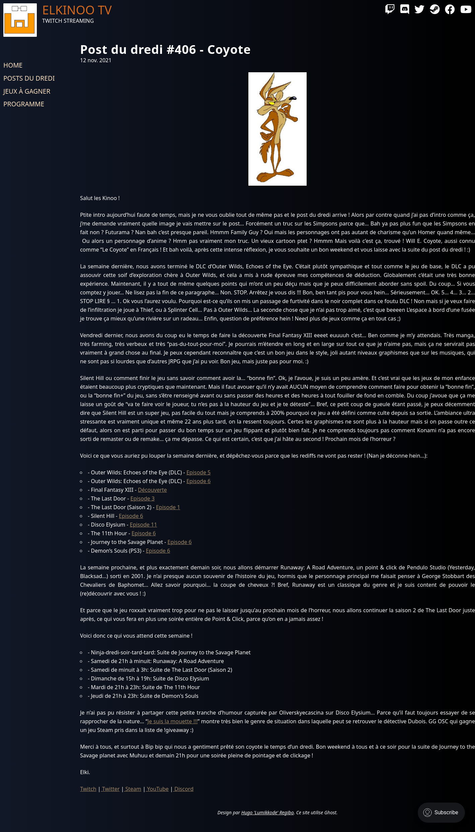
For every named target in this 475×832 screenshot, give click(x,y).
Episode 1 (168, 507)
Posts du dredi (29, 78)
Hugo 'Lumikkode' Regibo (267, 812)
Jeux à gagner (26, 91)
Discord (183, 789)
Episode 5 (198, 472)
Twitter (110, 789)
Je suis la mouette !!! (173, 721)
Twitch (88, 789)
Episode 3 (143, 498)
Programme (23, 103)
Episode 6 (198, 481)
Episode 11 (143, 524)
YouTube (157, 789)
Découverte (152, 489)
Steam (132, 789)
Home (12, 65)
